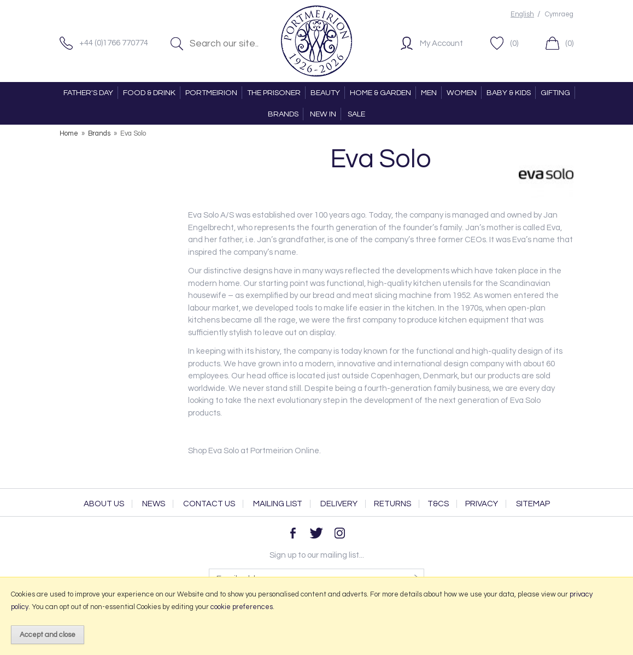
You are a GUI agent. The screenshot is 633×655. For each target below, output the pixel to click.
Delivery (338, 504)
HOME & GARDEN (380, 93)
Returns (392, 504)
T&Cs (438, 504)
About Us (104, 504)
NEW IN (323, 114)
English (522, 14)
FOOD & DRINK (149, 93)
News (153, 504)
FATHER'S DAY (88, 93)
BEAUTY (325, 93)
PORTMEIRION (211, 93)
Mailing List (277, 504)
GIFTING (555, 93)
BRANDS (283, 114)
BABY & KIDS (509, 93)
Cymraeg (559, 14)
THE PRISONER (274, 93)
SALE (356, 114)
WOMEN (462, 93)
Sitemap (533, 504)
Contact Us (209, 504)
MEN (429, 93)
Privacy (481, 504)
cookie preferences (241, 607)
